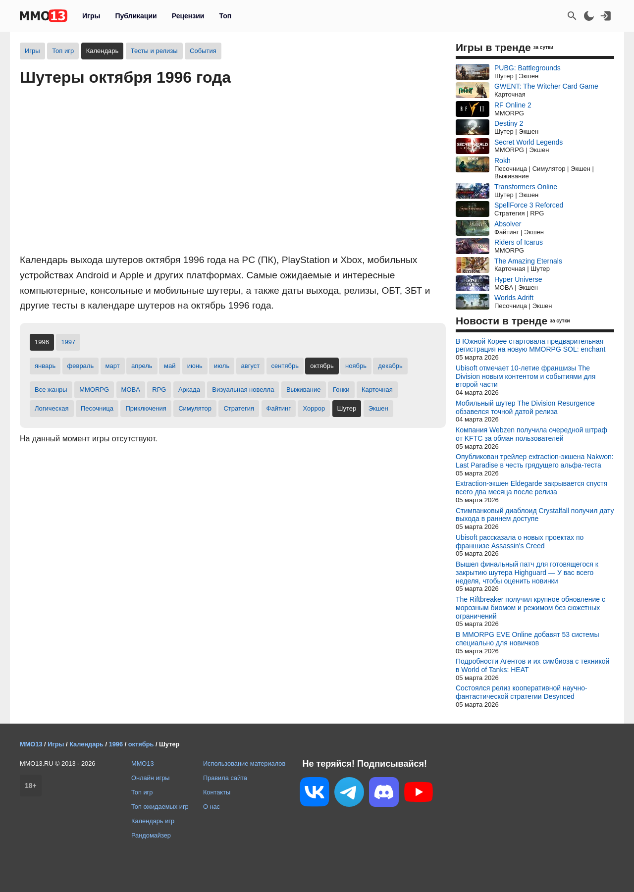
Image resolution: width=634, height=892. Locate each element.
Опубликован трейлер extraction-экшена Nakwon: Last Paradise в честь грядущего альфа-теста (535, 461)
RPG (159, 389)
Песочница (97, 408)
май (169, 365)
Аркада (189, 389)
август (250, 365)
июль (221, 365)
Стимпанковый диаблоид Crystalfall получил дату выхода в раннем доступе (535, 515)
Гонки (341, 389)
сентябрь (285, 365)
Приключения (145, 408)
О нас (211, 806)
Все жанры (51, 389)
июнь (195, 365)
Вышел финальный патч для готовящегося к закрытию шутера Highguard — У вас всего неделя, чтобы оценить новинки (527, 572)
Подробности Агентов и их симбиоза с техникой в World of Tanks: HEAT (532, 665)
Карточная (377, 389)
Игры (91, 16)
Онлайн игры (150, 778)
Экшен (378, 408)
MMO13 (142, 763)
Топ (225, 16)
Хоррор (314, 408)
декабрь (390, 365)
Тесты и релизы (154, 50)
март (113, 365)
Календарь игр (152, 821)
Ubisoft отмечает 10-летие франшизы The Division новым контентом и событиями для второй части (525, 376)
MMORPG (94, 389)
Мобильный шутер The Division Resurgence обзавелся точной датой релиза (525, 407)
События (203, 50)
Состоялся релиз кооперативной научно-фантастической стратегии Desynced (521, 692)
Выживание (303, 389)
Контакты (216, 792)
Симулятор (194, 408)
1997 (68, 342)
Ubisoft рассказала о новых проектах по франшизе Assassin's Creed (519, 541)
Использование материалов (244, 763)
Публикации (136, 16)
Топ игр (63, 50)
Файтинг (278, 408)
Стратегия (238, 408)
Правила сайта (225, 778)
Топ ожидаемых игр (160, 806)
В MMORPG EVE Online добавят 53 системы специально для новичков (527, 638)
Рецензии (188, 16)
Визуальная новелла (243, 389)
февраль (80, 365)
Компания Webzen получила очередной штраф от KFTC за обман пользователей (531, 434)
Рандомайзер (151, 835)
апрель (142, 365)
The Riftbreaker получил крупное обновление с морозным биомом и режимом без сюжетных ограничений (530, 607)
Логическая (52, 408)
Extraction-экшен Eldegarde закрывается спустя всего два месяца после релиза (531, 487)
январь (45, 365)
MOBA (130, 389)
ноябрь (356, 365)
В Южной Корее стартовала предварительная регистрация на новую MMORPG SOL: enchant (530, 345)
